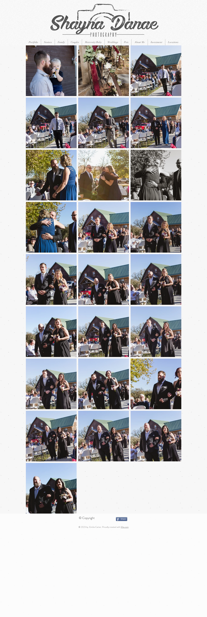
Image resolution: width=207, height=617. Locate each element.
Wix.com (125, 527)
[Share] (121, 519)
